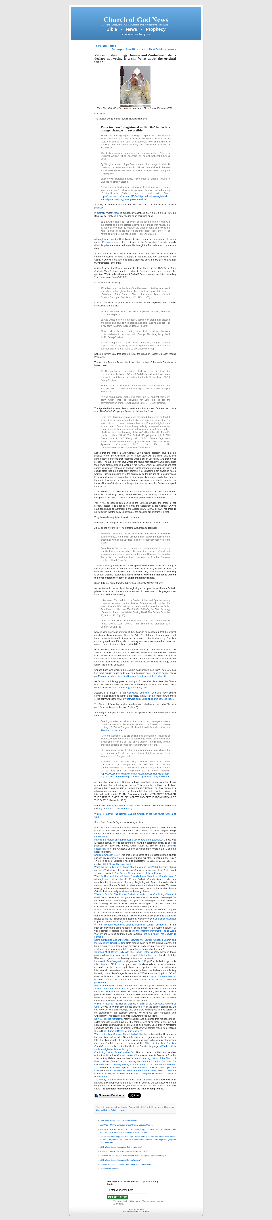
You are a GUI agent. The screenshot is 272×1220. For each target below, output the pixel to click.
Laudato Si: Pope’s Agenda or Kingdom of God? (119, 961)
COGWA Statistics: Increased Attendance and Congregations (126, 1164)
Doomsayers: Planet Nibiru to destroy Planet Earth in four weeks (143, 49)
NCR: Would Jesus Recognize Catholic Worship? (121, 1147)
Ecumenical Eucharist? (110, 1169)
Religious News (118, 1110)
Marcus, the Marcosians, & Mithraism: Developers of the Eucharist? (132, 676)
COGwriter (99, 113)
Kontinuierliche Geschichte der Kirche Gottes (133, 1070)
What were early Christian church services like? (148, 699)
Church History (103, 1110)
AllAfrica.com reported (112, 730)
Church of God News (136, 20)
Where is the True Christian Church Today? (116, 1034)
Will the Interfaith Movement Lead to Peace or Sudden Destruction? (131, 924)
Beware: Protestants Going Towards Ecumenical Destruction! (125, 909)
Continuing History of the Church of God (114, 1052)
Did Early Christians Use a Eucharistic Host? (119, 1120)
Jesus (117, 213)
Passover (107, 242)
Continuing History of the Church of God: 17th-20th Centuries (142, 1064)
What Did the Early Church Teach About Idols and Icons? (124, 867)
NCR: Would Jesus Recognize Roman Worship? (120, 1160)
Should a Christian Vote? (118, 808)
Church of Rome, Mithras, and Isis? (124, 1031)
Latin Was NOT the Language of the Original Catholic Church (126, 1125)
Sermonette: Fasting (106, 46)
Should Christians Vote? (120, 864)
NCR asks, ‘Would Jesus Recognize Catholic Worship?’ (124, 1151)
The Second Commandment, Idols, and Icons (138, 873)
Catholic (101, 213)
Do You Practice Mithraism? (108, 1019)
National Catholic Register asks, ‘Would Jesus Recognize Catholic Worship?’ (133, 1156)
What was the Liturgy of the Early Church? (130, 687)
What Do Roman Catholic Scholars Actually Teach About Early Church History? (135, 876)
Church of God (141, 693)
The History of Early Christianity (110, 1079)
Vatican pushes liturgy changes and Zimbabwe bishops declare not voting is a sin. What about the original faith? (135, 58)
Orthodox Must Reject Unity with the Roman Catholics (123, 952)
